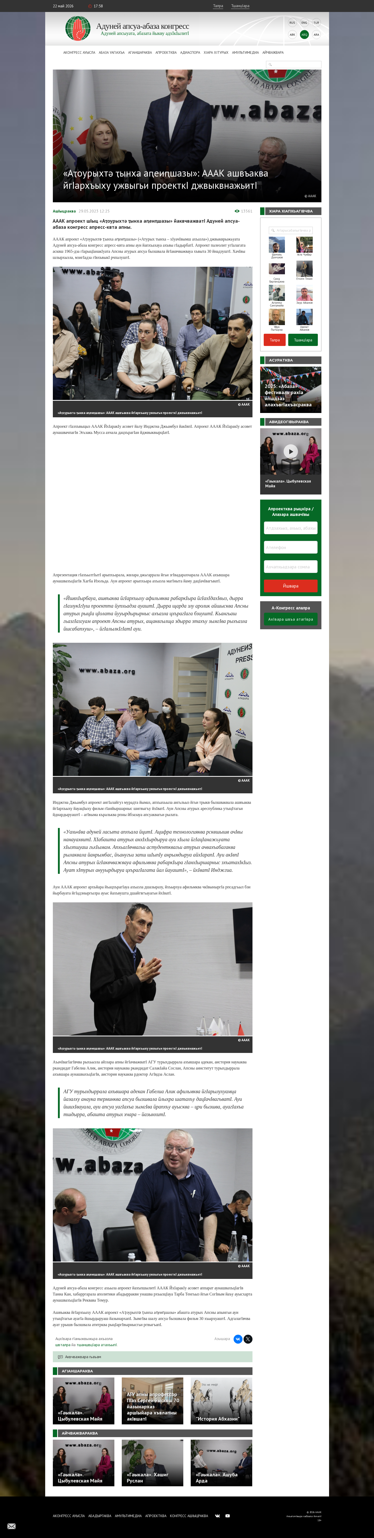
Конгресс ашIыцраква (189, 1516)
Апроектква (166, 52)
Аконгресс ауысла (79, 52)
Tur (316, 22)
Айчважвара (273, 52)
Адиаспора (190, 52)
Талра (218, 5)
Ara (316, 34)
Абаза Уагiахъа (112, 52)
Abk (292, 34)
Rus (292, 22)
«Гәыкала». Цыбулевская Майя (288, 483)
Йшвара (290, 586)
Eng (304, 22)
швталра (62, 1344)
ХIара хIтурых (216, 52)
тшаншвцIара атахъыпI (97, 1344)
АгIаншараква (140, 52)
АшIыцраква (64, 210)
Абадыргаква (99, 1516)
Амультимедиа (245, 52)
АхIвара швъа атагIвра (290, 619)
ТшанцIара (240, 5)
